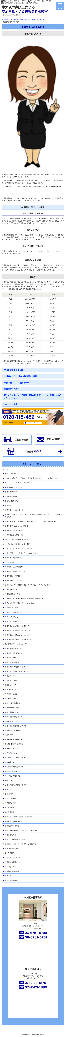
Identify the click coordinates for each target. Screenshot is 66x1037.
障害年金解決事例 (11, 496)
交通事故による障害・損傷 (14, 535)
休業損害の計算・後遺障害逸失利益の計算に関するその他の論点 (27, 585)
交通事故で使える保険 (13, 370)
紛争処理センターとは (12, 762)
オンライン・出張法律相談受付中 (16, 671)
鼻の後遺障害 (9, 853)
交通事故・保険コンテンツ (14, 510)
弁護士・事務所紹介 (12, 617)
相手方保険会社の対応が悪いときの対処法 (19, 603)
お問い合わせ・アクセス (13, 487)
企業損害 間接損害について (15, 653)
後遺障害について (11, 680)
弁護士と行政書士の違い (13, 703)
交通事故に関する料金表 (13, 576)
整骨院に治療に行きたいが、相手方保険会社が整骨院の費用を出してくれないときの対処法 (33, 516)
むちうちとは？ (10, 505)
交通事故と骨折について (13, 558)
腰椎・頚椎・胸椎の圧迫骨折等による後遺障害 (21, 830)
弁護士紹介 (9, 789)
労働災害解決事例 (11, 880)
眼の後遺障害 (9, 807)
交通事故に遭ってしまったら (15, 571)
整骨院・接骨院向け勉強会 (14, 744)
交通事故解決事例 (11, 492)
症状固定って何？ (11, 694)
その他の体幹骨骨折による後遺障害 (17, 544)
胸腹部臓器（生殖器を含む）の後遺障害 (19, 817)
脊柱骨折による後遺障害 (13, 821)
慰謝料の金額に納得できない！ (16, 730)
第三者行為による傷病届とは (15, 757)
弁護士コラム (9, 676)
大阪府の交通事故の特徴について (16, 612)
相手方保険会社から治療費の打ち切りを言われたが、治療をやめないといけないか (33, 521)
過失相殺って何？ (11, 698)
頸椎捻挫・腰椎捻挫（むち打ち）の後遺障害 (20, 844)
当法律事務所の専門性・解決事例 (16, 785)
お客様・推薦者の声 (12, 501)
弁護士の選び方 (10, 780)
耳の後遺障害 (9, 812)
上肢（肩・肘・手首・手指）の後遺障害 (19, 548)
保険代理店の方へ (11, 589)
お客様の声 (9, 794)
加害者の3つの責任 (11, 608)
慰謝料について (10, 685)
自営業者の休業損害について (15, 771)
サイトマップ (9, 876)
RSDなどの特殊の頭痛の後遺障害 (16, 539)
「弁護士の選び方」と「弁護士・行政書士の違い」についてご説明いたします (32, 478)
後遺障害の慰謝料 (11, 389)
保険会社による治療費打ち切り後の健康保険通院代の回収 (25, 598)
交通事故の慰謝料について (14, 648)
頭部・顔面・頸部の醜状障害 (15, 839)
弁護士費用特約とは (12, 712)
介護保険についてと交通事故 (16, 383)
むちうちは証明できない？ (14, 621)
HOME (7, 469)
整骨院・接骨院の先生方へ (14, 739)
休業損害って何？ (11, 658)
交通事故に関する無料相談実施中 (16, 667)
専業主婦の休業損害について (15, 662)
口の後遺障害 (9, 562)
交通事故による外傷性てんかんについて (19, 630)
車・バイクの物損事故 (12, 776)
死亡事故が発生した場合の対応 (16, 644)
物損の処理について (12, 689)
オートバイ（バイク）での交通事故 (17, 483)
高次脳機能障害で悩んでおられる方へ (18, 639)
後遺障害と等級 (10, 803)
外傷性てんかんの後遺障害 (14, 567)
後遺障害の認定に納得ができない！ (17, 726)
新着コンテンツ (10, 473)
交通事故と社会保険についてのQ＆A (17, 626)
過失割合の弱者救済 (12, 871)
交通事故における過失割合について (17, 530)
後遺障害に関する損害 (12, 857)
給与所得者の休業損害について (16, 767)
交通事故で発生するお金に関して (16, 526)
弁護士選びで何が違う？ (13, 717)
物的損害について (11, 753)
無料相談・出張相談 (12, 748)
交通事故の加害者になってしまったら (18, 635)
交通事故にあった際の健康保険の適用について (24, 376)
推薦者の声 (9, 735)
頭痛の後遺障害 (10, 835)
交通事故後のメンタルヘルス (15, 580)
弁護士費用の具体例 (12, 708)
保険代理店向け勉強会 (12, 594)
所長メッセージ (10, 798)
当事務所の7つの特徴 (12, 721)
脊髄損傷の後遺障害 (12, 826)
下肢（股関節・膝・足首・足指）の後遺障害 (20, 553)
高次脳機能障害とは (12, 848)
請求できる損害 (10, 404)
